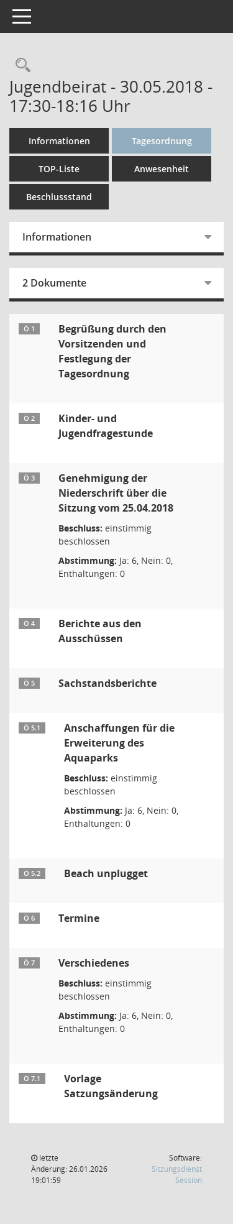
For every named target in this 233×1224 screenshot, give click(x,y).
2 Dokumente (54, 283)
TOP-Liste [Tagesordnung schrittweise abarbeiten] (59, 169)
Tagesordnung (162, 141)
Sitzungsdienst (177, 1174)
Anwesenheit (161, 169)
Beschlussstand (59, 197)
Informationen (59, 141)
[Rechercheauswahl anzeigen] (19, 65)
